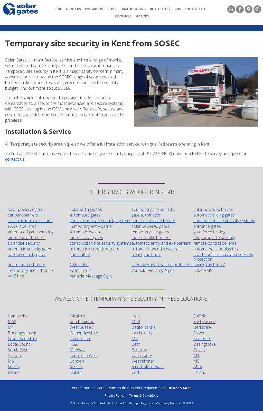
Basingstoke (204, 344)
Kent (136, 316)
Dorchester (80, 338)
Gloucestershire (22, 338)
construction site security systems (100, 220)
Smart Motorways (148, 366)
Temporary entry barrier (91, 226)
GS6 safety (79, 265)
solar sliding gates (86, 209)
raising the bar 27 (209, 265)
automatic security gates (30, 249)
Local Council (20, 344)
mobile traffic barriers (151, 237)
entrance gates (207, 226)
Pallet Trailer (81, 270)
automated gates (85, 215)
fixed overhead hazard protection (162, 265)
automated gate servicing (30, 232)
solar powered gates (26, 209)
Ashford (15, 355)
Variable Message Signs (153, 270)
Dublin (75, 372)
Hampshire (18, 316)
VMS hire (16, 276)
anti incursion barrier (26, 265)
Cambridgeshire (84, 333)
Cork (136, 372)
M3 (135, 338)
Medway (77, 350)
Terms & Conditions (143, 395)
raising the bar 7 (146, 254)
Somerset (202, 338)
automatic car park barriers (94, 249)
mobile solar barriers (26, 237)
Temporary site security (153, 209)
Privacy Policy (114, 395)
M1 (196, 355)
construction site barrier (153, 220)
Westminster (143, 361)
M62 (12, 321)
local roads (142, 333)
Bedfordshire (144, 327)
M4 (11, 327)
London (77, 361)
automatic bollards (87, 232)
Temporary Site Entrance (30, 270)
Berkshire (202, 327)
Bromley (139, 350)
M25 (197, 366)
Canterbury (142, 355)
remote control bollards (215, 243)
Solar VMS (202, 270)
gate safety (80, 254)
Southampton (82, 321)
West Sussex (81, 327)
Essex (198, 333)
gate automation (147, 215)
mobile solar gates (86, 237)
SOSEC (64, 88)
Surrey (14, 366)
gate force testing (209, 232)
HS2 (73, 344)
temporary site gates (150, 232)
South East (17, 350)
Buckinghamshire (23, 333)
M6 (11, 361)
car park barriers (23, 215)
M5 (196, 361)
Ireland (14, 372)
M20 (136, 321)
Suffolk (199, 316)
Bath (136, 344)
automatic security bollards (156, 249)
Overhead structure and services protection (223, 257)
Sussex (76, 366)
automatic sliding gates (214, 215)
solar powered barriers (214, 209)
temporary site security (214, 237)
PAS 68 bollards (22, 226)
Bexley (199, 350)
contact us (14, 159)
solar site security (24, 243)
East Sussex (204, 321)
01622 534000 (180, 387)
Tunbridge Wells (84, 355)
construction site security (30, 220)
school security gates (27, 254)
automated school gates (215, 249)
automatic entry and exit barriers (161, 243)
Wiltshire (77, 316)
